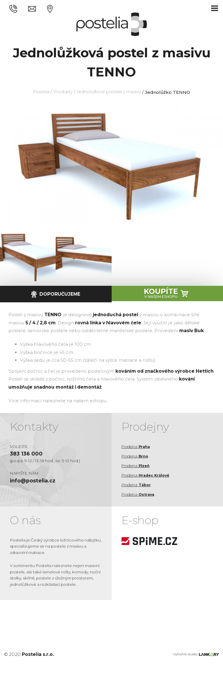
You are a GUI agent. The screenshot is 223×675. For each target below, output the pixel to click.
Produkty (60, 92)
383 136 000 (27, 454)
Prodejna (137, 446)
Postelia (37, 92)
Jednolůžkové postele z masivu (110, 92)
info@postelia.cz (34, 481)
